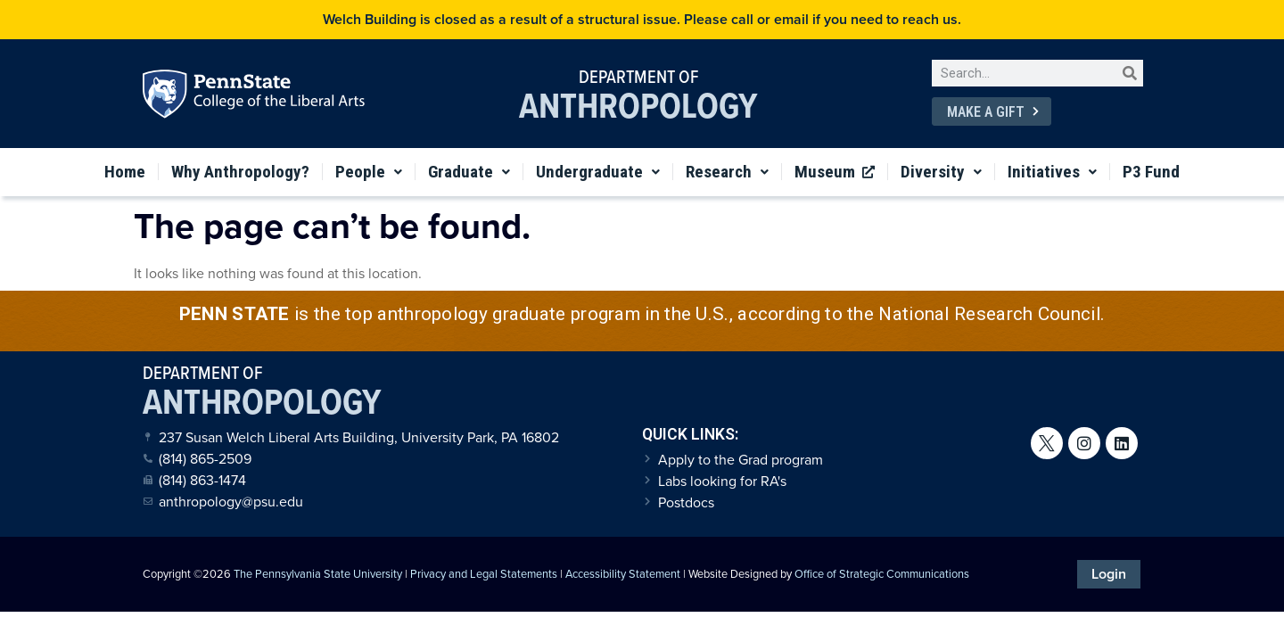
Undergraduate (598, 172)
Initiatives (1052, 172)
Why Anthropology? (240, 171)
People (368, 172)
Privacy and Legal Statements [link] (483, 573)
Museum (834, 171)
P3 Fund (1151, 171)
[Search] (1129, 73)
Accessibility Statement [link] (622, 573)
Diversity (941, 172)
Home (124, 171)
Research (727, 172)
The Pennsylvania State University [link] (318, 573)
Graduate (469, 172)
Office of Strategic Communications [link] (881, 573)
